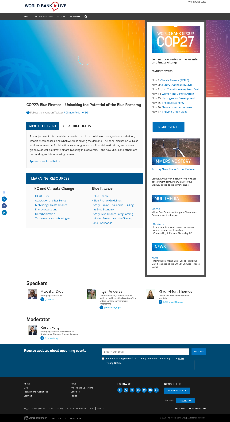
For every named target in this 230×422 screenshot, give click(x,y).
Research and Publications (36, 391)
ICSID (79, 418)
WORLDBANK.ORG (197, 2)
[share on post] (4, 199)
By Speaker (75, 17)
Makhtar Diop (51, 292)
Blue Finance (101, 196)
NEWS (155, 258)
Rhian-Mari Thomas (175, 292)
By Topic (61, 17)
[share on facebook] (4, 205)
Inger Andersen (112, 292)
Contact (100, 408)
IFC (65, 418)
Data (26, 387)
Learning (28, 395)
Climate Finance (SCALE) (174, 80)
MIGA (72, 418)
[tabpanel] (84, 149)
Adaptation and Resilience (50, 200)
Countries (75, 391)
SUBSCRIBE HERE (176, 390)
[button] (85, 17)
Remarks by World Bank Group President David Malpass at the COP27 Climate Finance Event (176, 264)
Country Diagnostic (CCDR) (176, 85)
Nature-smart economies (177, 107)
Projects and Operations (82, 387)
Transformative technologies (52, 218)
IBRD (53, 418)
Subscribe (198, 351)
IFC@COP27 (42, 196)
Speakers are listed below (45, 161)
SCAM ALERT (181, 408)
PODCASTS (158, 224)
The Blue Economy (173, 102)
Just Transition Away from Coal (180, 89)
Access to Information (76, 408)
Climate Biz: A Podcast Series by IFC (172, 233)
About (27, 17)
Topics (74, 395)
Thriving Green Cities (174, 111)
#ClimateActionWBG (76, 112)
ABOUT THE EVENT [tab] (43, 126)
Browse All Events (44, 17)
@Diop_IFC (50, 300)
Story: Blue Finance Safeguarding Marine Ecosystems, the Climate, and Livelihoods (113, 218)
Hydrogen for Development (178, 98)
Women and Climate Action (178, 94)
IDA (59, 418)
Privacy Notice (38, 408)
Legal (26, 408)
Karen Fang (50, 328)
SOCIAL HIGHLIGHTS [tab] (76, 126)
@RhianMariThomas (173, 302)
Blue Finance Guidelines (107, 200)
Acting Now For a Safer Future (173, 169)
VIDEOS (156, 209)
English (184, 400)
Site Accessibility (56, 408)
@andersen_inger (112, 308)
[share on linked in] (4, 212)
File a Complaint (197, 408)
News (73, 383)
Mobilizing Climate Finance (51, 205)
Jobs (92, 408)
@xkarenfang (51, 338)
